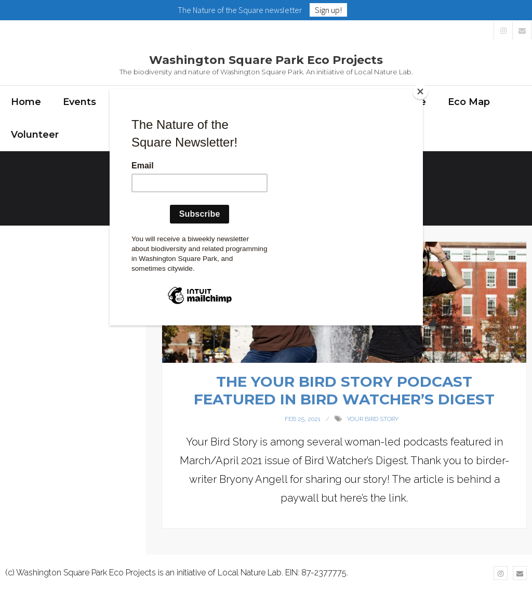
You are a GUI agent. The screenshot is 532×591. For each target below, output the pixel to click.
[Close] (420, 91)
